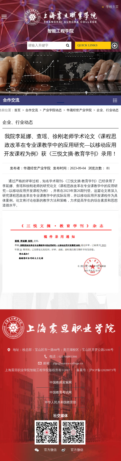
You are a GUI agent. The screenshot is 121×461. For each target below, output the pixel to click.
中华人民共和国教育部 (60, 402)
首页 (17, 110)
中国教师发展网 (61, 382)
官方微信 (50, 450)
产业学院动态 (52, 110)
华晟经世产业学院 (79, 110)
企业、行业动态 (108, 110)
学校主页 (112, 6)
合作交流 (31, 110)
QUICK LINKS (87, 45)
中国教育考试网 (61, 392)
